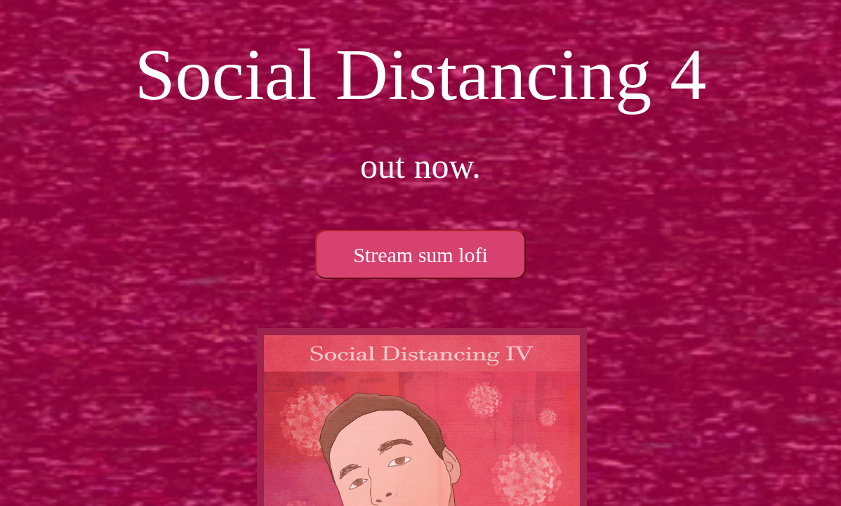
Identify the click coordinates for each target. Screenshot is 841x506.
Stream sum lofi (420, 254)
